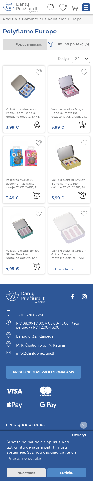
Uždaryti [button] (79, 435)
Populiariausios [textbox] (28, 44)
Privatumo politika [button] (24, 458)
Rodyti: (64, 59)
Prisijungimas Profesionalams (43, 372)
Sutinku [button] (66, 473)
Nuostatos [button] (26, 473)
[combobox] (25, 44)
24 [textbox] (77, 59)
